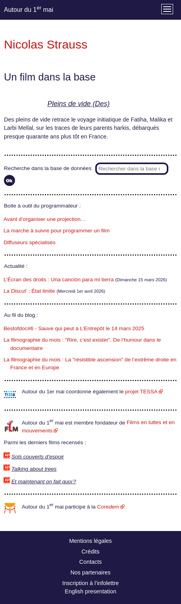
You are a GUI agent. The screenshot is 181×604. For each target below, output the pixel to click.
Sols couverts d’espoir (37, 457)
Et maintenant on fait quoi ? (43, 481)
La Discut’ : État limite (29, 291)
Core (108, 507)
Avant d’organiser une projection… (45, 219)
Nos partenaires (90, 572)
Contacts (90, 562)
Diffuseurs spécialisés (29, 242)
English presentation (90, 591)
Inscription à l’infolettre (90, 583)
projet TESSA (141, 392)
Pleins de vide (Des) (78, 104)
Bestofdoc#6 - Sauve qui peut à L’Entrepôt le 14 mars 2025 (74, 328)
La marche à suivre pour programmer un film (56, 231)
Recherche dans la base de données (47, 168)
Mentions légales (90, 541)
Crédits (90, 551)
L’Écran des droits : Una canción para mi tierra (59, 279)
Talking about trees (34, 469)
